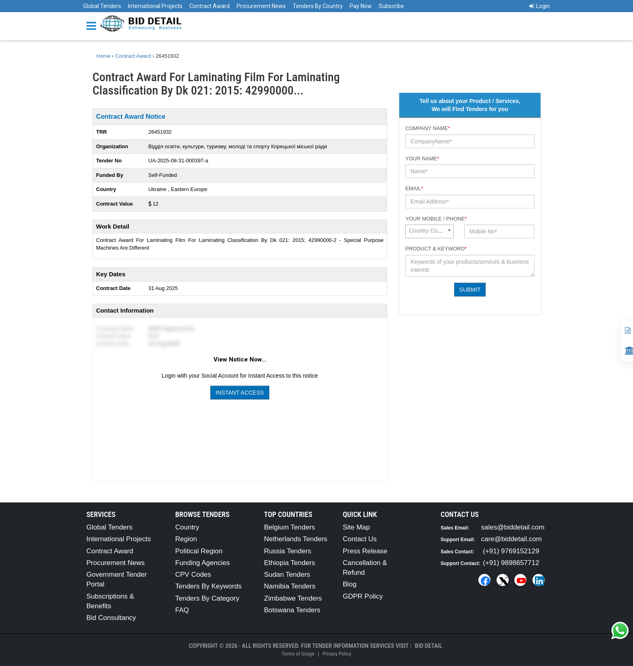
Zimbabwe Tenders (293, 598)
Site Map (356, 527)
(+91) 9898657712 (511, 563)
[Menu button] (93, 25)
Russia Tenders (287, 551)
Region (186, 539)
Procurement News (261, 6)
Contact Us (360, 539)
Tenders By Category (207, 598)
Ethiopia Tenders (289, 563)
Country (187, 527)
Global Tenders (102, 6)
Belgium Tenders (289, 527)
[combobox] (429, 231)
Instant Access (240, 392)
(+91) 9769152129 (511, 551)
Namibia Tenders (289, 586)
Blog (349, 584)
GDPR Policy (363, 596)
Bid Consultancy (111, 618)
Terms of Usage (298, 654)
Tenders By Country (318, 6)
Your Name (422, 158)
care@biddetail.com (511, 539)
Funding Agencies (202, 563)
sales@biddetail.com (513, 527)
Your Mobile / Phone (436, 219)
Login (539, 6)
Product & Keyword (436, 249)
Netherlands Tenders (295, 539)
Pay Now (361, 6)
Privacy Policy (337, 654)
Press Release (365, 551)
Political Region (198, 551)
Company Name (427, 128)
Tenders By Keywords (208, 586)
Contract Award (209, 6)
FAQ (182, 610)
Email (414, 188)
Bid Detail (428, 645)
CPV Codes (193, 574)
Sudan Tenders (287, 574)
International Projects (155, 6)
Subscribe (391, 6)
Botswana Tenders (292, 610)
